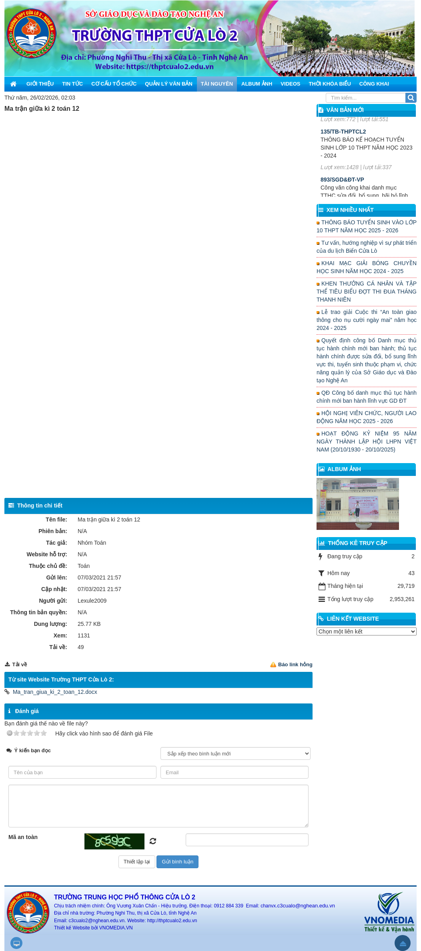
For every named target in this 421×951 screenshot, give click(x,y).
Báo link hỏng (295, 664)
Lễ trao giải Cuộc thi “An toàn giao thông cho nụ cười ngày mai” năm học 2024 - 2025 (367, 320)
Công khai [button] (374, 84)
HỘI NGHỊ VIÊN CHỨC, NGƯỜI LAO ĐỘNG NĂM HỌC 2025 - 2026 (367, 417)
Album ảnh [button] (256, 84)
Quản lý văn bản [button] (168, 84)
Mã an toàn (23, 837)
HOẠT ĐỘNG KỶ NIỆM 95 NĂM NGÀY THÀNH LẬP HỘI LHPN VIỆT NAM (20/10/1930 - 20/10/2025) (367, 441)
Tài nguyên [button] (217, 84)
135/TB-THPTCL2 (343, 157)
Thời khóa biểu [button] (330, 84)
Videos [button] (290, 84)
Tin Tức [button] (72, 84)
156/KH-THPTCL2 (344, 117)
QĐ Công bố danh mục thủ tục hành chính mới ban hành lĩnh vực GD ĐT (367, 397)
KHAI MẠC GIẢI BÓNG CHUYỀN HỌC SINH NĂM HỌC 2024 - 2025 (367, 267)
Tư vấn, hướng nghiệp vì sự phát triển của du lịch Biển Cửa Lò (367, 247)
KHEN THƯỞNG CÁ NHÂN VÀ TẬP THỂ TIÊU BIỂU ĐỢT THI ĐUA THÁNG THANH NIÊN (367, 291)
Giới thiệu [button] (40, 84)
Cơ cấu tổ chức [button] (113, 84)
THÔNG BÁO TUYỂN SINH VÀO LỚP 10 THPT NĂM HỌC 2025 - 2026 (367, 226)
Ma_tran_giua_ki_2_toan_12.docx (55, 692)
